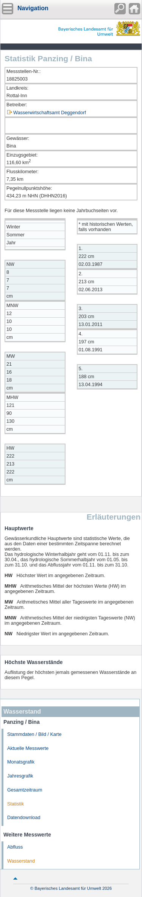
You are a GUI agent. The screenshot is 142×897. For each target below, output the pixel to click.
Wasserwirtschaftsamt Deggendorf (49, 112)
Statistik (15, 804)
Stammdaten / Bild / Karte (34, 734)
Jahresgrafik (20, 776)
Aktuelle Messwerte (27, 748)
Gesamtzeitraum (24, 790)
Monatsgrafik (20, 762)
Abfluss (15, 847)
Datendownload (24, 817)
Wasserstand (21, 861)
